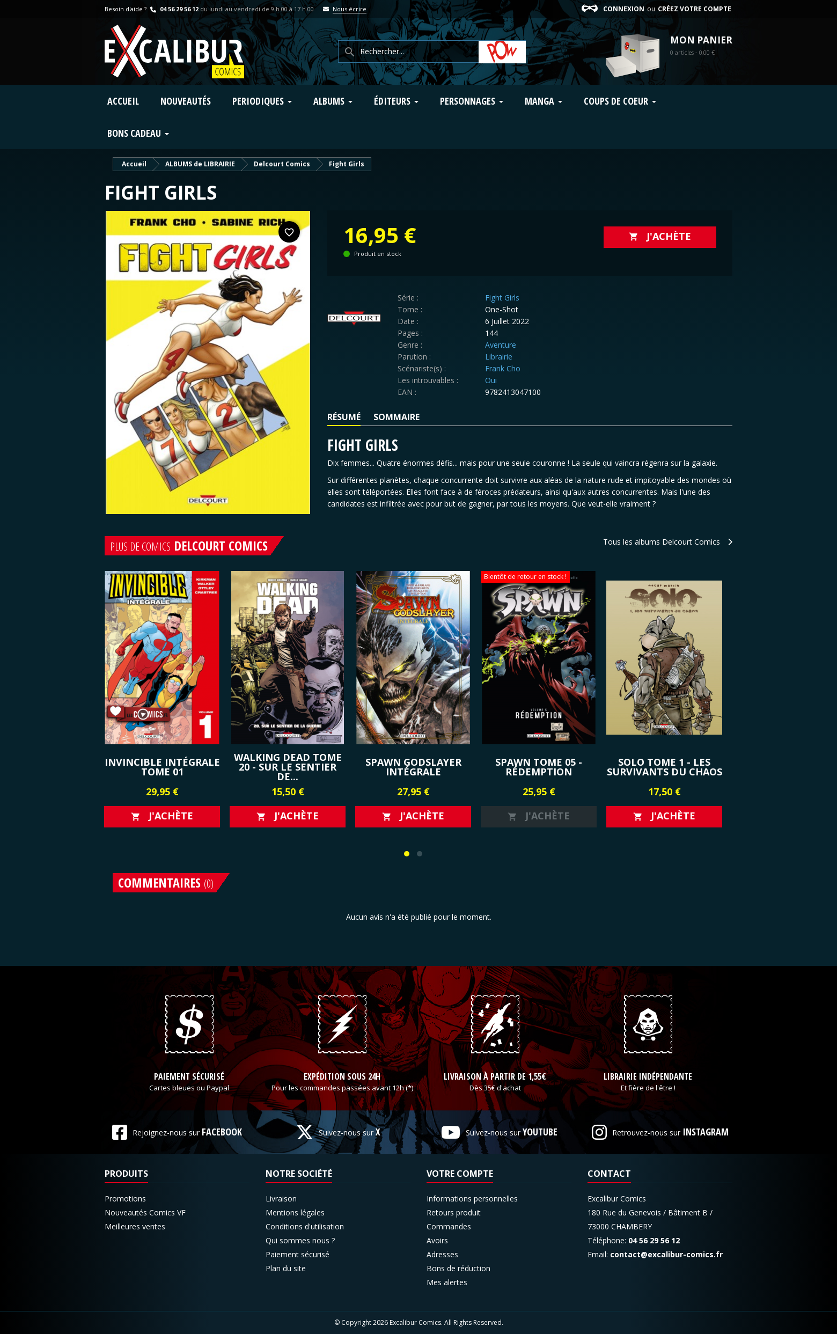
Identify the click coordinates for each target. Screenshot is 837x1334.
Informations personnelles (472, 1198)
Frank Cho (502, 368)
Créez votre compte (694, 8)
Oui (491, 380)
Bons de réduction (458, 1268)
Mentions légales (295, 1212)
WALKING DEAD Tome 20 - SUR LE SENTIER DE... (288, 766)
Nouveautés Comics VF (145, 1212)
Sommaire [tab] (396, 417)
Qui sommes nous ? (300, 1240)
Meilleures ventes (135, 1226)
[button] (406, 853)
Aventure (500, 345)
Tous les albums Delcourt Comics (667, 542)
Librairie (498, 356)
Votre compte (460, 1173)
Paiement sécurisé (189, 1077)
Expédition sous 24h (342, 1077)
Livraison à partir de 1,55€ (495, 1077)
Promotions (125, 1198)
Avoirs (437, 1240)
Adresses (442, 1254)
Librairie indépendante (648, 1077)
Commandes (449, 1226)
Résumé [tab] (344, 417)
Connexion (623, 8)
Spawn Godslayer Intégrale (413, 766)
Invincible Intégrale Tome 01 (162, 766)
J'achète (660, 236)
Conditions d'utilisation (305, 1226)
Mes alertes (447, 1282)
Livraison (281, 1198)
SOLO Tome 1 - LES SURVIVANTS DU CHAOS (664, 766)
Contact (609, 1173)
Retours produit (454, 1212)
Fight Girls (502, 297)
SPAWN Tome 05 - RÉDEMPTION (538, 766)
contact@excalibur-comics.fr (666, 1254)
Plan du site (286, 1268)
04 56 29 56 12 (173, 9)
